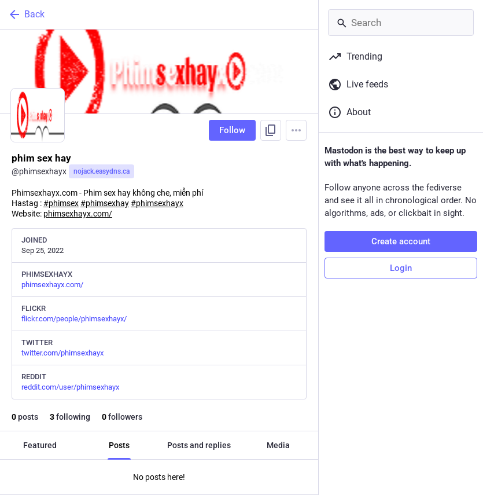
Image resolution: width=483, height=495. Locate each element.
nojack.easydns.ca (101, 171)
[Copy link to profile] (270, 130)
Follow (232, 130)
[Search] (401, 22)
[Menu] (296, 130)
